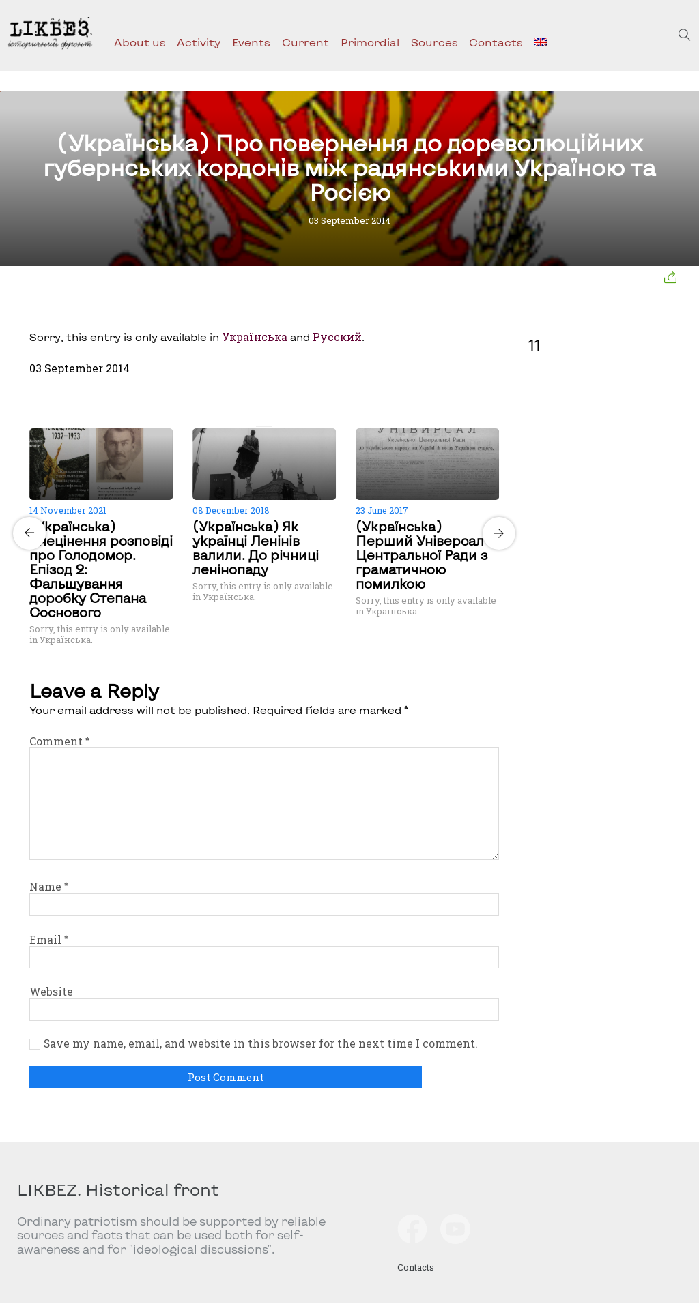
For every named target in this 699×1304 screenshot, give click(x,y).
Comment (59, 741)
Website (51, 991)
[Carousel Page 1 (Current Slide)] (260, 426)
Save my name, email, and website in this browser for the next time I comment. (261, 1043)
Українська (254, 337)
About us (140, 41)
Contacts (496, 41)
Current (305, 41)
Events (251, 41)
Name (48, 886)
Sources (434, 41)
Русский (337, 337)
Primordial (370, 41)
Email (48, 940)
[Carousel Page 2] (268, 426)
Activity (198, 41)
